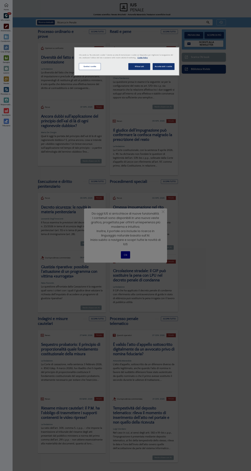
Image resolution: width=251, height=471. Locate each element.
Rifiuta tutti (139, 66)
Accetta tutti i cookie (163, 66)
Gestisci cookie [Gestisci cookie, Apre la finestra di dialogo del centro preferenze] (89, 66)
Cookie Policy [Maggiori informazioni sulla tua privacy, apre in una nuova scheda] (142, 58)
